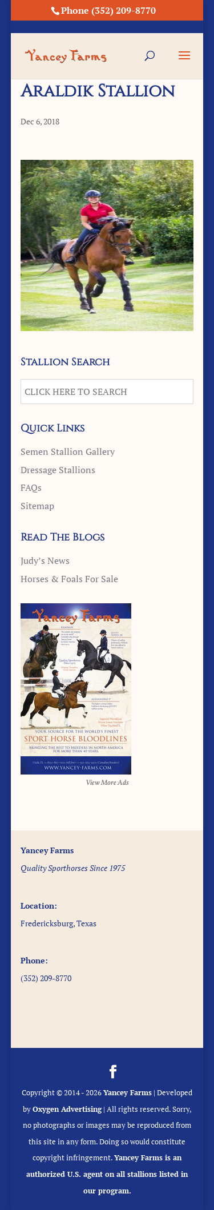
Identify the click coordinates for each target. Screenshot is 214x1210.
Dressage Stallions (58, 469)
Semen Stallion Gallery (68, 451)
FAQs (31, 487)
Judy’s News (45, 560)
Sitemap (37, 505)
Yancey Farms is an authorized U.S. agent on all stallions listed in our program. (107, 1173)
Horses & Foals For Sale (69, 578)
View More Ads (107, 783)
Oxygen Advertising (67, 1109)
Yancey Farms (127, 1092)
